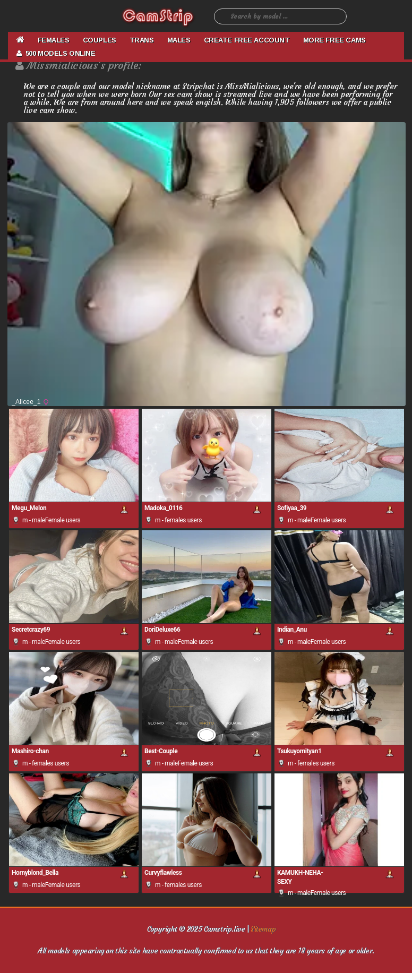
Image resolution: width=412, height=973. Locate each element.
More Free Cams (334, 40)
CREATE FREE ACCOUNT (247, 40)
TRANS (142, 40)
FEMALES (54, 40)
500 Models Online (56, 53)
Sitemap (263, 929)
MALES (179, 40)
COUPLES (99, 40)
